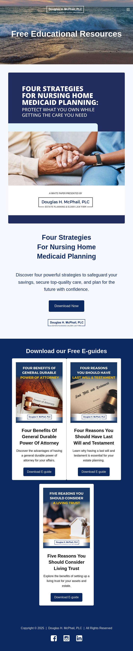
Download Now (66, 306)
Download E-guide (39, 471)
